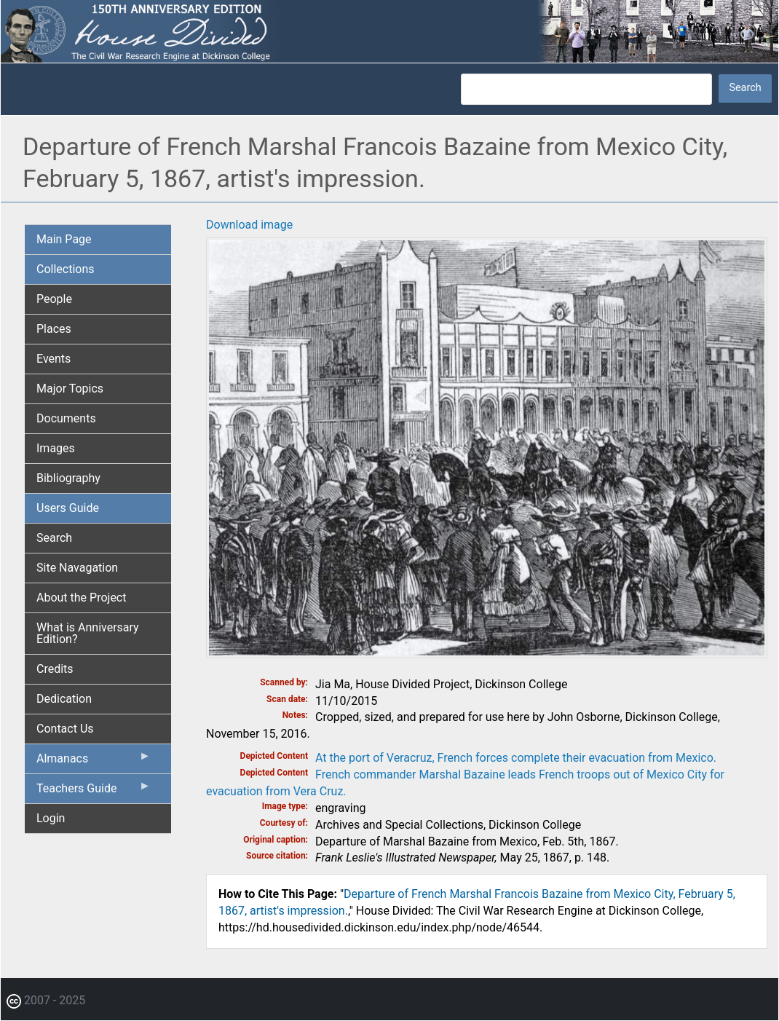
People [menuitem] (54, 299)
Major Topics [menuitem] (69, 388)
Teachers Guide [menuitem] (93, 791)
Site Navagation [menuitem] (77, 568)
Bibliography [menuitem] (68, 478)
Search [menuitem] (54, 538)
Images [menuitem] (55, 448)
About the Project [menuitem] (81, 597)
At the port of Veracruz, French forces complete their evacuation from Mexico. (515, 758)
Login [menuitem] (50, 818)
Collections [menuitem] (65, 269)
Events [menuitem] (53, 359)
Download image (249, 225)
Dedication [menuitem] (64, 699)
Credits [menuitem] (55, 669)
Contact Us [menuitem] (65, 729)
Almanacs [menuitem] (93, 761)
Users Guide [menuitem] (67, 508)
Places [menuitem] (53, 329)
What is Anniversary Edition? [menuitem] (87, 633)
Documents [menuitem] (66, 418)
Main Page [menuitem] (64, 239)
